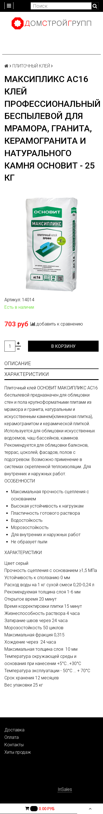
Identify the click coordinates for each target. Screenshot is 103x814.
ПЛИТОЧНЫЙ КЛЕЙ (31, 66)
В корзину (63, 346)
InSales (65, 789)
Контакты (14, 744)
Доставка (14, 729)
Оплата (11, 737)
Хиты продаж (17, 752)
